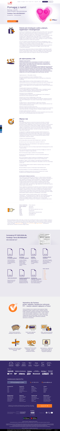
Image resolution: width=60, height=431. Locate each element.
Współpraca (45, 389)
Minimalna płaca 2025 (10, 396)
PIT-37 (27, 1)
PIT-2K (45, 278)
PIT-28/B (45, 279)
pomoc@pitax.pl (47, 382)
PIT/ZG (45, 274)
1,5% (39, 1)
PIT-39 (10, 275)
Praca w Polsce (9, 401)
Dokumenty (45, 390)
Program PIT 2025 (21, 387)
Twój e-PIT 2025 (21, 389)
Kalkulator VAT (21, 398)
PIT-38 (33, 254)
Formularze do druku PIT (46, 401)
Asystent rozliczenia (34, 388)
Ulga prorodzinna (33, 396)
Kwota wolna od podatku (46, 399)
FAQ (32, 392)
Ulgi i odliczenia (33, 387)
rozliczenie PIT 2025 (19, 223)
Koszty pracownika (9, 400)
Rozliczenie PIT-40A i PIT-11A (23, 391)
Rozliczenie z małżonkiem (46, 397)
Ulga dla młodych (33, 401)
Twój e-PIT (36, 1)
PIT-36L (22, 275)
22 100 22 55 (35, 382)
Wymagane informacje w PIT (47, 396)
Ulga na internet (33, 399)
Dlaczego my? (33, 389)
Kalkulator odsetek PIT (22, 399)
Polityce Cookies (29, 430)
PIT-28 (30, 1)
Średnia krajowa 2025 (10, 397)
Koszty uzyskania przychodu (47, 400)
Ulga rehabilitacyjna (34, 397)
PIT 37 (30, 223)
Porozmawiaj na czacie (18, 382)
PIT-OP (33, 275)
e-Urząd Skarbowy (21, 388)
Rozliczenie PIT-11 (21, 390)
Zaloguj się (50, 1)
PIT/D (45, 271)
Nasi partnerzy (45, 388)
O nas (44, 387)
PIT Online (20, 392)
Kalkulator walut (21, 400)
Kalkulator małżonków (22, 397)
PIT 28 (33, 223)
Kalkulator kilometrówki (22, 401)
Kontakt (44, 392)
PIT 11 (28, 223)
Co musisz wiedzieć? (34, 391)
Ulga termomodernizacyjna (35, 398)
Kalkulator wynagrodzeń (22, 396)
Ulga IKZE (32, 400)
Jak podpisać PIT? (33, 390)
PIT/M (45, 277)
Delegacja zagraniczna (10, 398)
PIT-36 (22, 254)
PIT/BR (45, 273)
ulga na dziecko (39, 223)
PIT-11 (33, 1)
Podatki (18, 1)
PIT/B (44, 270)
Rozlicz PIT (45, 1)
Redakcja (44, 391)
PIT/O (45, 272)
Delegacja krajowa (9, 399)
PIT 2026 (22, 1)
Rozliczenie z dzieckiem (46, 398)
